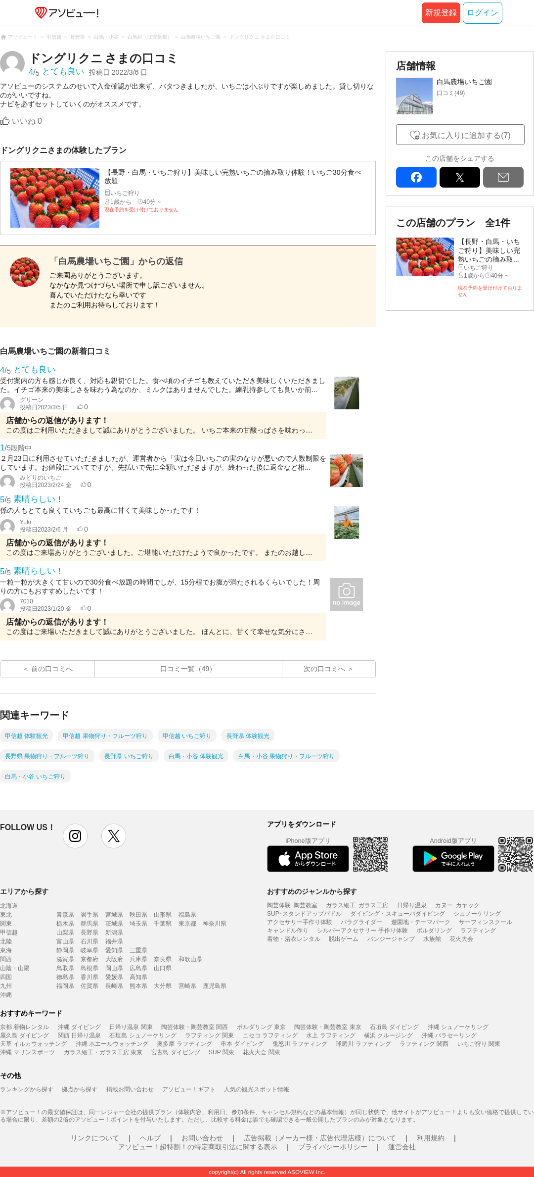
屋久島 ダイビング (24, 1035)
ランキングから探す (26, 1089)
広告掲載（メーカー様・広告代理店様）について (320, 1138)
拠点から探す (79, 1089)
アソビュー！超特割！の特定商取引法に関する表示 (197, 1147)
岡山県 (114, 968)
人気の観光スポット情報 (256, 1089)
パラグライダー (361, 922)
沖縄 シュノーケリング (458, 1027)
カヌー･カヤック (457, 905)
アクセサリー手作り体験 (299, 922)
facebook (416, 177)
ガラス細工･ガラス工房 (357, 905)
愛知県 (114, 950)
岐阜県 (89, 950)
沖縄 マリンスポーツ (27, 1052)
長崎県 (114, 985)
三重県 (138, 950)
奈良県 (163, 959)
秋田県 (138, 914)
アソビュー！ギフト (189, 1089)
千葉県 (163, 923)
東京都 (187, 923)
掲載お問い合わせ (130, 1089)
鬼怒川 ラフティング (299, 1043)
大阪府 (114, 959)
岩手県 (89, 914)
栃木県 (65, 923)
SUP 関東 (221, 1052)
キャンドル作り (288, 930)
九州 (6, 985)
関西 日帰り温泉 (79, 1035)
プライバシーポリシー (332, 1147)
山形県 (163, 914)
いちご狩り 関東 (478, 1043)
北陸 (6, 941)
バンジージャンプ (391, 938)
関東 (6, 923)
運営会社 (402, 1147)
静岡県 (65, 950)
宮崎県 (187, 985)
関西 (6, 959)
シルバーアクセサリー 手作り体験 (362, 930)
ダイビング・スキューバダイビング (397, 913)
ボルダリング (434, 930)
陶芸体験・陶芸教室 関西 (194, 1027)
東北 (6, 914)
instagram (75, 836)
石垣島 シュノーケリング (142, 1035)
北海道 (9, 905)
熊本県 (138, 985)
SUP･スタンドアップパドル (304, 913)
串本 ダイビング (242, 1043)
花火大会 (461, 938)
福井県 (114, 941)
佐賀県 (89, 985)
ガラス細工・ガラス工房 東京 (103, 1052)
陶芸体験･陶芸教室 (292, 905)
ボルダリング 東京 (261, 1027)
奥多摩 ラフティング (184, 1043)
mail (503, 177)
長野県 (89, 932)
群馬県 (89, 923)
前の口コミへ (52, 669)
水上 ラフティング (330, 1035)
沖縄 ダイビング (79, 1027)
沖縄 (6, 994)
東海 (6, 950)
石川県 (89, 941)
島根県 (89, 968)
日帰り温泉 (412, 905)
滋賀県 (65, 959)
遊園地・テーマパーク (420, 922)
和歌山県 (190, 959)
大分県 (163, 985)
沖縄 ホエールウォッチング (112, 1043)
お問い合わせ (202, 1138)
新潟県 (114, 932)
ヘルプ (150, 1138)
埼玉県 (138, 923)
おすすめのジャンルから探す (312, 891)
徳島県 (65, 977)
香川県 (89, 977)
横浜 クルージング (388, 1035)
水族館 (432, 938)
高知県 (138, 977)
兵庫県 (138, 959)
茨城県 (114, 923)
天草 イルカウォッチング (33, 1043)
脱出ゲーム (343, 938)
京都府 (89, 959)
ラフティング (478, 930)
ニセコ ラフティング (270, 1035)
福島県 (187, 914)
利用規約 (431, 1138)
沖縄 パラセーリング (449, 1035)
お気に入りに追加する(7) (466, 135)
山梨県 (65, 932)
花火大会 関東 (261, 1052)
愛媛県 (114, 977)
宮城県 (114, 914)
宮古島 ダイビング (175, 1052)
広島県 (138, 968)
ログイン (482, 12)
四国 (6, 977)
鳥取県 (65, 968)
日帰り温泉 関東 (130, 1027)
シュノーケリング (477, 913)
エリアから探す (24, 891)
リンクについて (95, 1138)
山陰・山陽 (15, 968)
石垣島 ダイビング (394, 1027)
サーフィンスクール (485, 922)
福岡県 (65, 985)
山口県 (163, 968)
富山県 (65, 941)
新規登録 (441, 12)
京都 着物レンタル (24, 1027)
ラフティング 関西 (424, 1043)
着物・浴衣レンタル (293, 938)
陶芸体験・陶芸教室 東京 (327, 1027)
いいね (27, 121)
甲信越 (9, 932)
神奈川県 (214, 923)
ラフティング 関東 (209, 1035)
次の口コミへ (324, 669)
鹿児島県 (214, 985)
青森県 (65, 914)
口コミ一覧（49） (188, 669)
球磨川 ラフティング (363, 1043)
